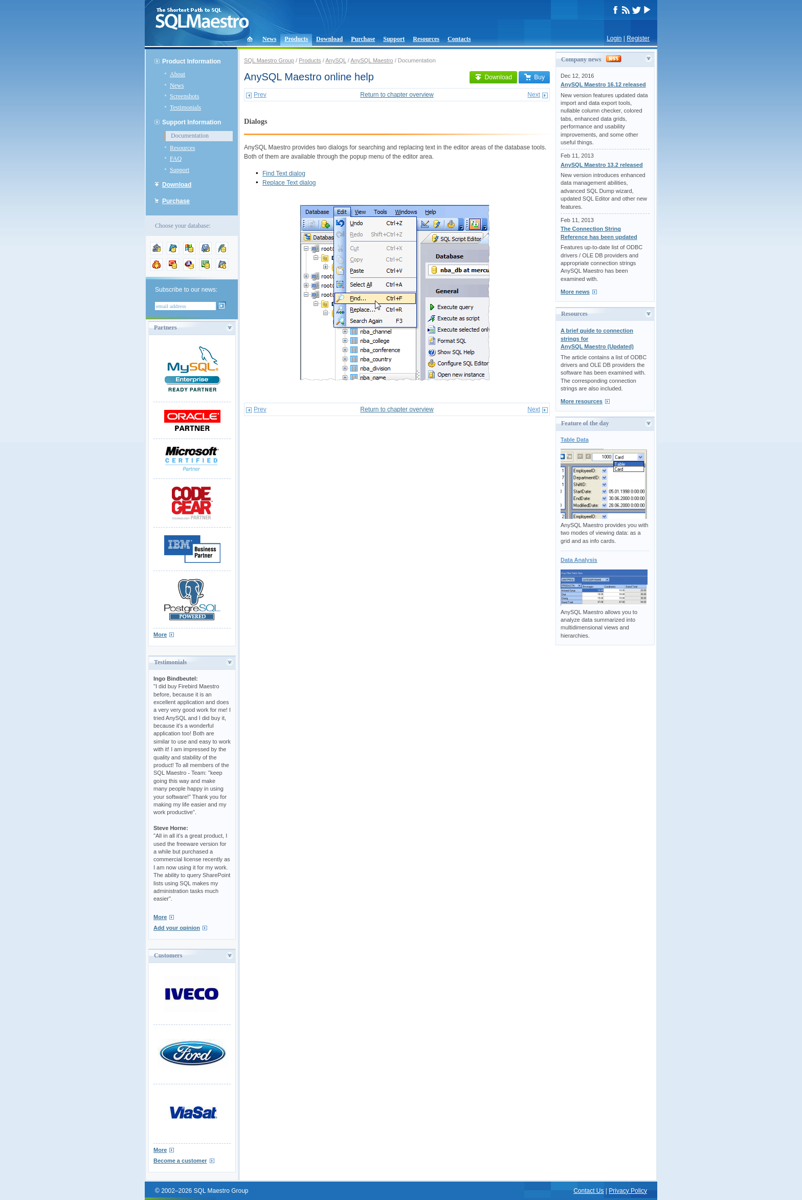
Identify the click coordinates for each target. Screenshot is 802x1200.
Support (394, 38)
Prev (260, 94)
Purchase (363, 38)
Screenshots (184, 96)
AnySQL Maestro (371, 60)
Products (296, 38)
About (177, 74)
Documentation (190, 135)
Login (614, 38)
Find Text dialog (283, 173)
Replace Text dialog (289, 182)
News (269, 38)
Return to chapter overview (396, 94)
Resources (426, 38)
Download (329, 38)
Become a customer (180, 1161)
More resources (582, 401)
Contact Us (588, 1190)
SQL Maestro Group (269, 60)
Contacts (459, 38)
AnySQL (335, 60)
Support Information (191, 122)
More (160, 634)
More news (575, 292)
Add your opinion (176, 928)
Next (533, 94)
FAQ (176, 158)
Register (638, 38)
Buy (534, 77)
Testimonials (185, 107)
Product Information (191, 61)
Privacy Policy (628, 1190)
